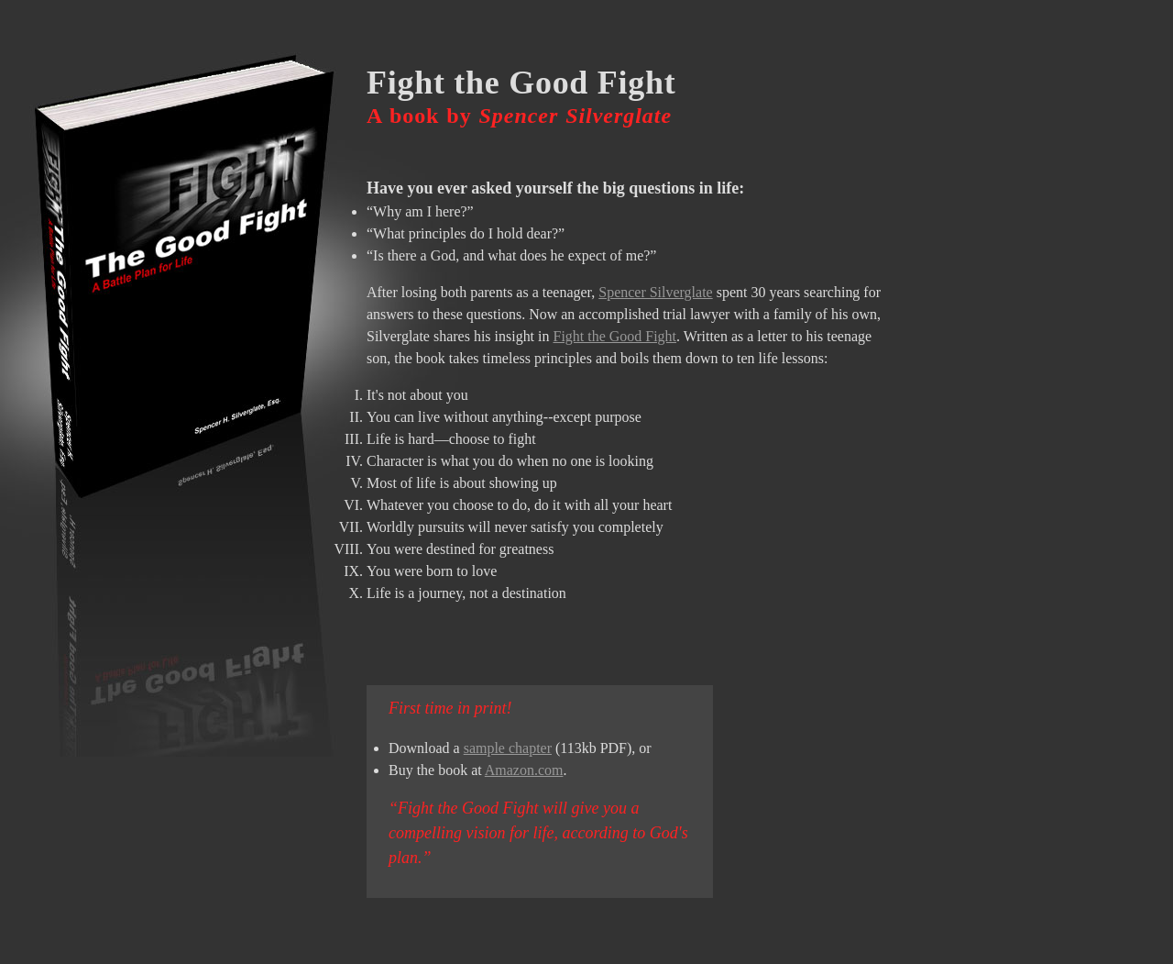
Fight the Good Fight (615, 336)
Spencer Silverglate (655, 292)
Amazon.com (524, 770)
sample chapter (508, 748)
